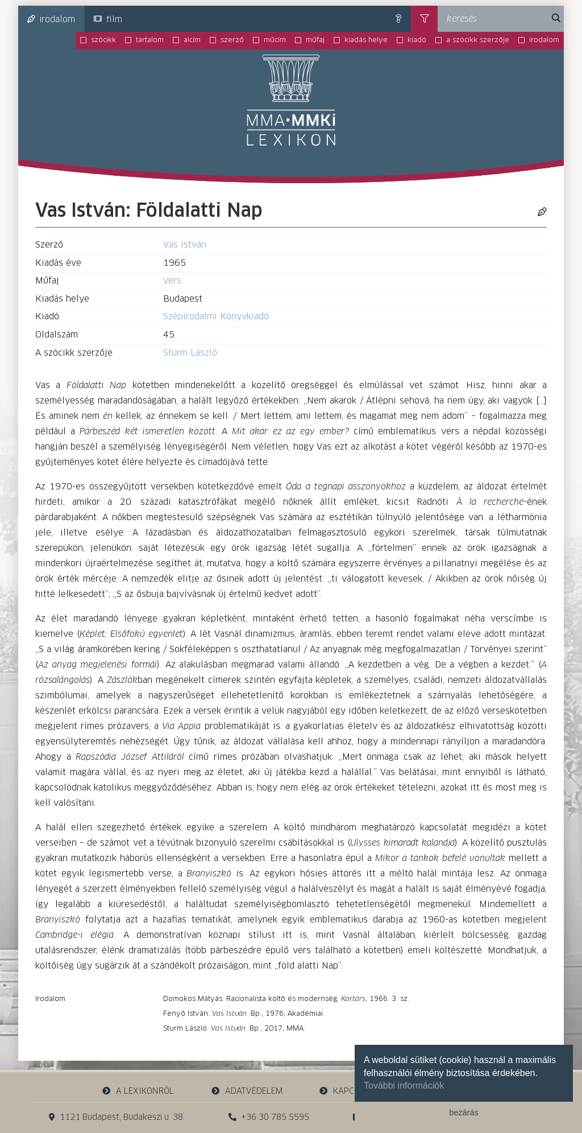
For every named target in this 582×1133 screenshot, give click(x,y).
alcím (192, 40)
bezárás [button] (463, 1112)
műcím (275, 40)
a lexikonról (138, 1091)
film (108, 19)
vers (172, 281)
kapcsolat (349, 1091)
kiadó (417, 40)
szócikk (103, 40)
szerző (232, 40)
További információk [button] (404, 1085)
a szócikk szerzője (477, 40)
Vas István (184, 245)
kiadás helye (366, 40)
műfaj (315, 40)
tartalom (150, 40)
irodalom (51, 19)
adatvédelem (246, 1091)
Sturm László (190, 353)
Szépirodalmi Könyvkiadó (216, 316)
